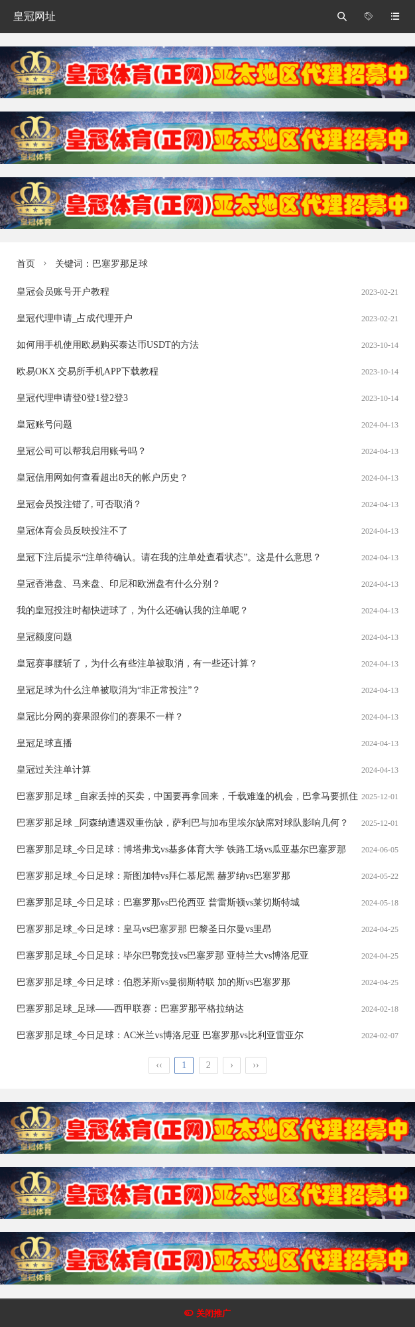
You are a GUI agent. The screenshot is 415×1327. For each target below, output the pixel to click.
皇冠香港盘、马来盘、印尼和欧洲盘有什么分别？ (119, 584)
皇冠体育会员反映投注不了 (72, 531)
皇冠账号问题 (44, 424)
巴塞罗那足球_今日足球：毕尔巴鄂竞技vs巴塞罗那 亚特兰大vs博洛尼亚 (163, 956)
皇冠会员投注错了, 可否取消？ (79, 504)
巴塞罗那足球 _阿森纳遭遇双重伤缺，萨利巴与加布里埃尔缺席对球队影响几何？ (183, 823)
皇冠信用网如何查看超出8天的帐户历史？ (102, 478)
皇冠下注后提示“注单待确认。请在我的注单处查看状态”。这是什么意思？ (169, 557)
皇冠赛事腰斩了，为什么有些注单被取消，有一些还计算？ (137, 663)
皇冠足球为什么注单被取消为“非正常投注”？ (109, 690)
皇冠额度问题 (44, 637)
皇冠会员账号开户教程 (63, 292)
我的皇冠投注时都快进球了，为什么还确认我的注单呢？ (133, 610)
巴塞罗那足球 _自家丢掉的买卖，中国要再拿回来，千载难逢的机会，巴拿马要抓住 (187, 796)
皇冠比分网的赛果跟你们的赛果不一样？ (100, 717)
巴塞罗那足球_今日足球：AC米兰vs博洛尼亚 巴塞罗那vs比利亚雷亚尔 (160, 1035)
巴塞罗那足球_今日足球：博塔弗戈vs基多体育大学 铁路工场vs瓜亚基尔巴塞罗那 (181, 849)
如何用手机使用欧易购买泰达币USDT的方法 (108, 345)
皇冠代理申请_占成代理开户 (75, 318)
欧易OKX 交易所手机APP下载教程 (87, 371)
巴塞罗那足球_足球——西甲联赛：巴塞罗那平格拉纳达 (130, 1009)
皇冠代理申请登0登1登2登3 (72, 398)
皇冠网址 (34, 16)
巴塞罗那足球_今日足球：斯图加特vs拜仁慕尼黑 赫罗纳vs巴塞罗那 (153, 876)
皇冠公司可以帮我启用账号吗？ (82, 451)
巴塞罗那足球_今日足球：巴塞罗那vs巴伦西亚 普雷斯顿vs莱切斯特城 (158, 902)
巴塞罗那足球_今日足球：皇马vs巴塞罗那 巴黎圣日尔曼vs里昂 (144, 929)
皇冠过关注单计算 (54, 770)
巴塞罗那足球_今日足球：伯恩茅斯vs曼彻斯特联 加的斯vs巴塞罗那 (153, 982)
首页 (26, 264)
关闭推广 (213, 1313)
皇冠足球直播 (44, 743)
